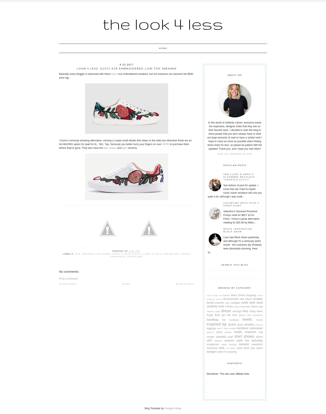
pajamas (210, 332)
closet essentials (242, 306)
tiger (124, 148)
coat (260, 306)
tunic (232, 348)
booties (258, 299)
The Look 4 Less (163, 24)
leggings (211, 328)
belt (242, 299)
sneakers (117, 256)
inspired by (217, 324)
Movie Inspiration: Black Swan (238, 230)
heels (247, 319)
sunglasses (213, 344)
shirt (238, 336)
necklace (242, 328)
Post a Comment (68, 278)
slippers (218, 340)
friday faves (256, 311)
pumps (228, 332)
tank (222, 348)
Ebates (226, 295)
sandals (221, 336)
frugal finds (213, 315)
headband (234, 320)
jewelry (249, 324)
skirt (209, 340)
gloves (242, 315)
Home (163, 48)
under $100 (242, 348)
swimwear (212, 348)
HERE (165, 144)
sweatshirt (257, 344)
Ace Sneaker (85, 254)
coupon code (213, 311)
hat (224, 319)
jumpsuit (259, 325)
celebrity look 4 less (220, 306)
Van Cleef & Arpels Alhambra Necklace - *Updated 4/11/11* (240, 177)
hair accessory (255, 315)
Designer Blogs (172, 408)
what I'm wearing (227, 351)
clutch (254, 306)
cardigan (235, 302)
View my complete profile (234, 154)
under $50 (135, 256)
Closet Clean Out (214, 295)
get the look (229, 315)
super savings (229, 344)
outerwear (256, 328)
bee (106, 148)
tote (227, 348)
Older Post (68, 284)
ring (261, 332)
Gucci (114, 74)
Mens (234, 295)
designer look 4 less (114, 254)
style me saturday (249, 340)
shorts (259, 336)
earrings (236, 311)
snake (112, 148)
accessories (231, 299)
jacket (232, 324)
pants (219, 332)
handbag (212, 319)
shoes (185, 254)
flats (245, 311)
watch (259, 348)
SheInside (171, 254)
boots (210, 302)
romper (211, 336)
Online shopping (247, 295)
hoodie (259, 320)
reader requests (245, 332)
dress (226, 311)
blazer (248, 299)
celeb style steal (252, 302)
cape (227, 303)
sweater (244, 344)
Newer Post (185, 284)
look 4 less (152, 254)
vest (253, 348)
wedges (212, 351)
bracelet (219, 302)
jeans (240, 324)
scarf (230, 336)
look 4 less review (226, 328)
